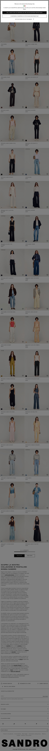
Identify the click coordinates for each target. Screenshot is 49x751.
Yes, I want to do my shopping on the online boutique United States (25, 12)
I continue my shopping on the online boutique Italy (24, 16)
